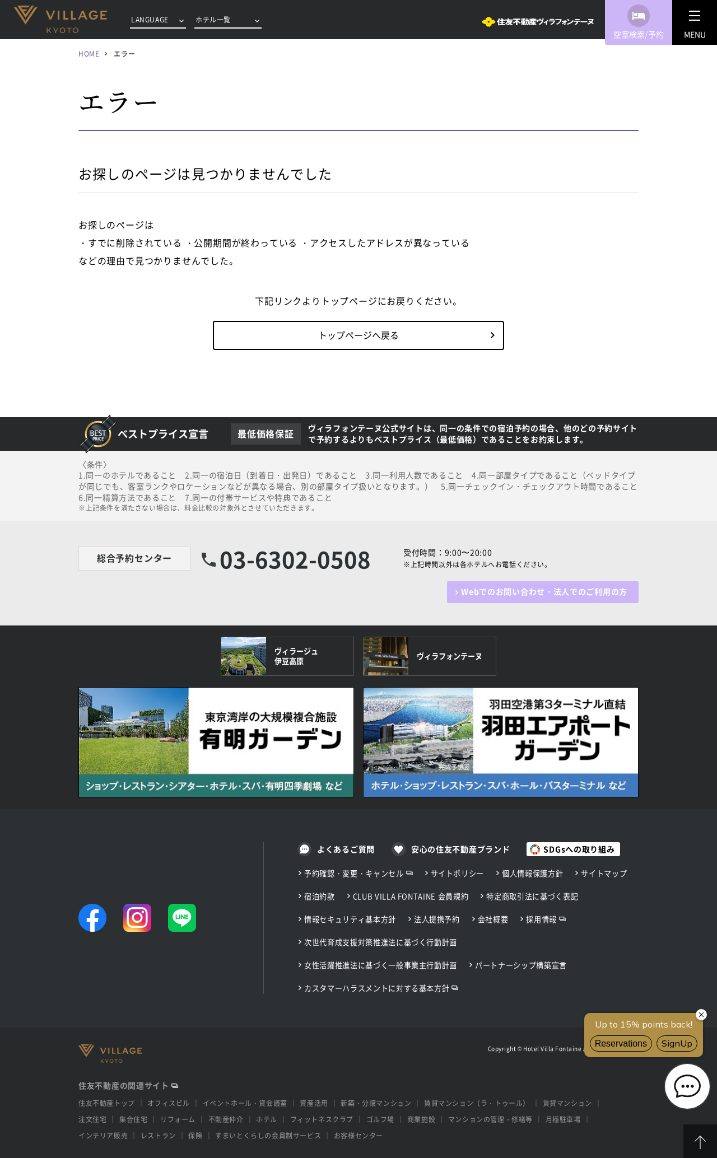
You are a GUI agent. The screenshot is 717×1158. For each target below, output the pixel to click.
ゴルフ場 (380, 1119)
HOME (88, 54)
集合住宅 (133, 1119)
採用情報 (541, 919)
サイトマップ (604, 873)
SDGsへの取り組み (578, 849)
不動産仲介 (226, 1119)
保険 (195, 1136)
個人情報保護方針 (532, 873)
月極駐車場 (563, 1119)
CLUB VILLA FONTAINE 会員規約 (411, 896)
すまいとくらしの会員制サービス (268, 1136)
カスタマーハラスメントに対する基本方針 (376, 988)
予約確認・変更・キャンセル (354, 873)
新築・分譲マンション (376, 1103)
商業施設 (421, 1119)
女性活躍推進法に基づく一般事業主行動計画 (380, 965)
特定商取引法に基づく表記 (532, 896)
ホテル (266, 1119)
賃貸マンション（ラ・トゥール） (477, 1103)
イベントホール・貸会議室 (245, 1103)
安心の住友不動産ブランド (460, 849)
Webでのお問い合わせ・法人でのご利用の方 (544, 591)
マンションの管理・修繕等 (490, 1119)
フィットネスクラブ (321, 1119)
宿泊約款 (319, 896)
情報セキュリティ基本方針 (350, 919)
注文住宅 (92, 1119)
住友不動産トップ (106, 1103)
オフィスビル (168, 1103)
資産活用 (314, 1103)
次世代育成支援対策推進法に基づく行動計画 (380, 942)
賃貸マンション (567, 1103)
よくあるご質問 (346, 849)
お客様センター (358, 1136)
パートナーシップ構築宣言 (521, 965)
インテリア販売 (103, 1136)
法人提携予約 (437, 919)
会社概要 (493, 919)
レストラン (158, 1136)
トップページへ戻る (358, 335)
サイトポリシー (458, 873)
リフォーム (177, 1119)
